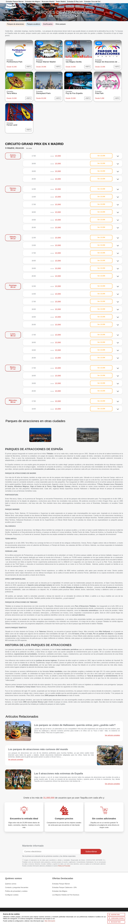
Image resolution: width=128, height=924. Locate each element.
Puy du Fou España (78, 92)
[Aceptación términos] (23, 859)
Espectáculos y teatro (42, 6)
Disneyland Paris (48, 92)
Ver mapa (29, 148)
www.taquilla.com (11, 4)
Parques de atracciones (15, 24)
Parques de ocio (102, 6)
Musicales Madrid (48, 1)
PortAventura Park (19, 61)
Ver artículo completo (112, 735)
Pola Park (107, 92)
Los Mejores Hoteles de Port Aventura (65, 895)
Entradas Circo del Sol (92, 1)
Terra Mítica (19, 92)
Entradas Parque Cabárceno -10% (64, 887)
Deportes (67, 6)
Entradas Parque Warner (15, 1)
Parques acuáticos (33, 24)
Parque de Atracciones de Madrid (109, 61)
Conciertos (57, 6)
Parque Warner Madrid (48, 61)
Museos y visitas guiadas (83, 6)
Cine (112, 6)
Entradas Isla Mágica (32, 1)
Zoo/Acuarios (47, 24)
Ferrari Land (19, 124)
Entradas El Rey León (75, 1)
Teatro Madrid (61, 1)
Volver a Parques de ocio (16, 19)
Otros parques (61, 24)
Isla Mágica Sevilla (78, 61)
